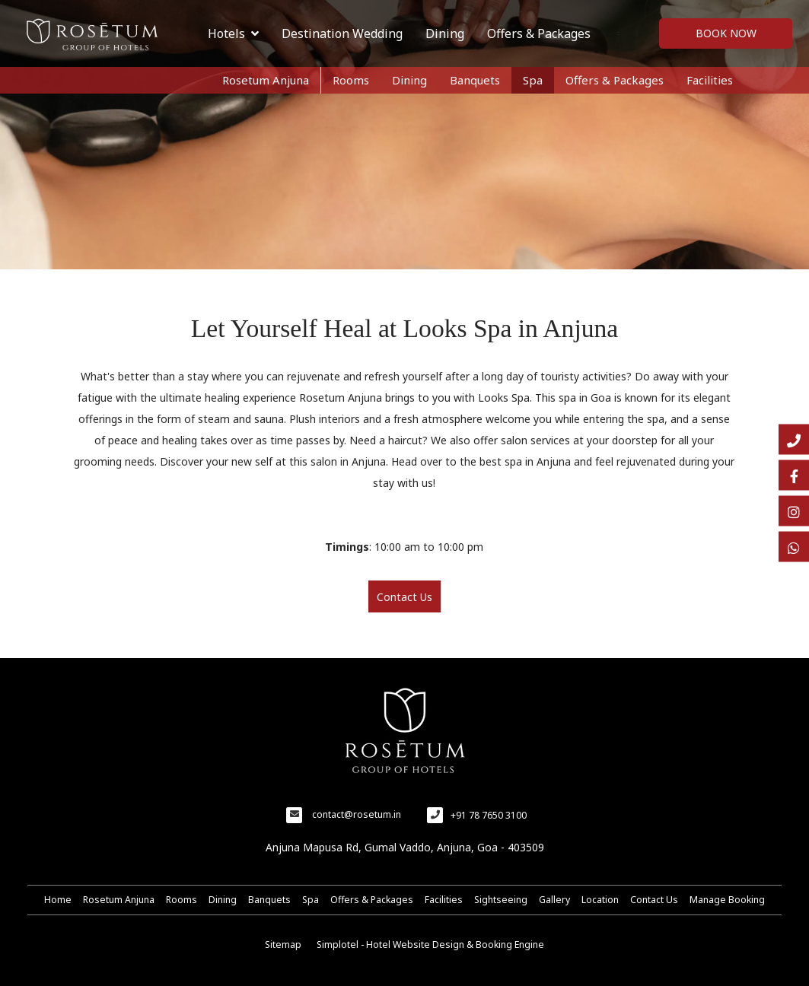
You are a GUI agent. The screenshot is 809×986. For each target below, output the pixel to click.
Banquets (475, 79)
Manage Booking (727, 899)
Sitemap (283, 944)
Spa (533, 79)
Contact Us (654, 899)
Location (600, 899)
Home (58, 899)
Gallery (554, 899)
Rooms (351, 79)
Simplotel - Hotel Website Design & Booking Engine (430, 944)
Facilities (709, 79)
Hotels (233, 33)
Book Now (726, 33)
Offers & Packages (539, 33)
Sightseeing (500, 899)
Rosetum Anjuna (265, 79)
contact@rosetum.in (356, 814)
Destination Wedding (342, 33)
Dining (444, 33)
